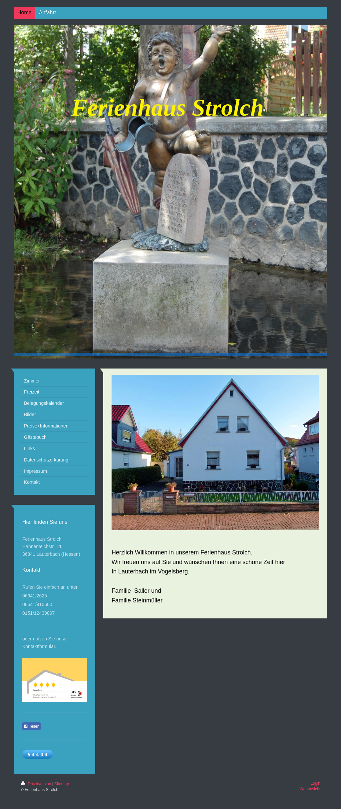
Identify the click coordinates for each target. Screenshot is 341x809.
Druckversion (36, 784)
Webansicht (310, 789)
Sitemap (61, 784)
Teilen (31, 726)
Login (315, 783)
